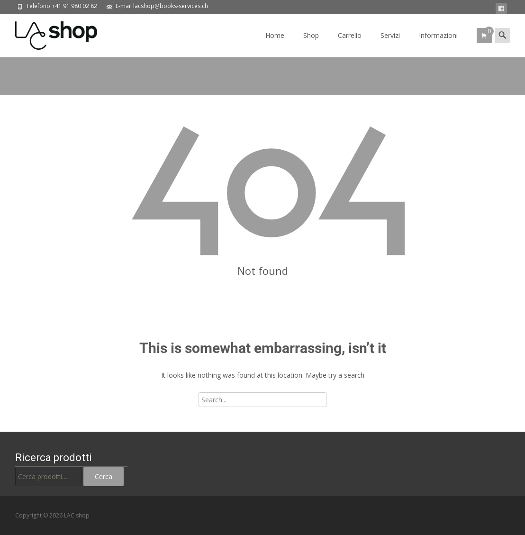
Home (274, 44)
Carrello (350, 44)
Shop (311, 44)
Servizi (390, 44)
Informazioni (438, 44)
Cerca (103, 476)
